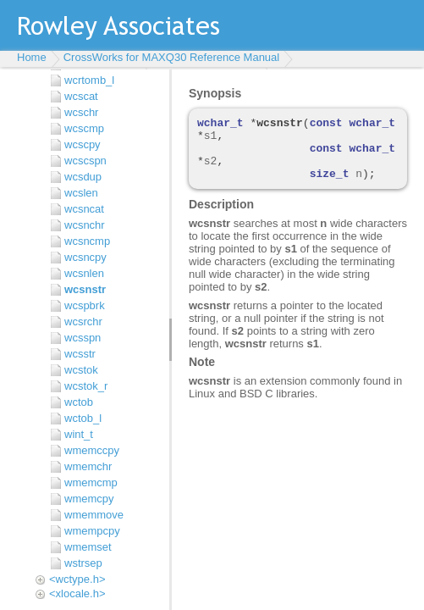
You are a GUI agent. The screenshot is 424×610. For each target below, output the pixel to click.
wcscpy (82, 144)
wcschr (81, 112)
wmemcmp (91, 482)
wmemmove (94, 514)
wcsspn (82, 337)
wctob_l (83, 418)
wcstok (81, 369)
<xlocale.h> (77, 593)
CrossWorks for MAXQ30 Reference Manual (171, 57)
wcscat (81, 96)
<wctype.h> (77, 579)
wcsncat (84, 208)
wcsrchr (83, 321)
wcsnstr (85, 289)
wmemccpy (91, 450)
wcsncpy (85, 257)
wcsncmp (87, 241)
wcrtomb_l (89, 80)
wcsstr (80, 353)
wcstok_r (85, 386)
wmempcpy (92, 530)
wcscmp (84, 128)
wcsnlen (84, 273)
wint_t (78, 434)
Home (32, 57)
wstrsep (83, 563)
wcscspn (85, 160)
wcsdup (83, 176)
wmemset (88, 547)
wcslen (81, 192)
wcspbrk (84, 305)
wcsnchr (84, 225)
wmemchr (88, 466)
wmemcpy (89, 498)
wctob (78, 402)
